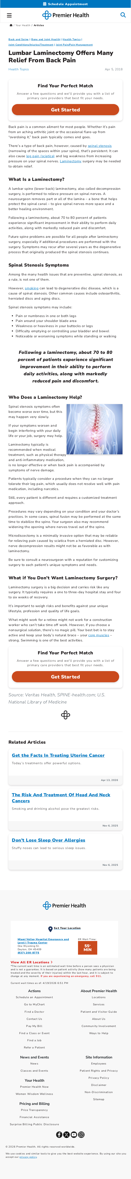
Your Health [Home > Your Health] (23, 25)
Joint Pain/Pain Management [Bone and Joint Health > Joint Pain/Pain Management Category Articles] (74, 44)
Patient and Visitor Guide (99, 1012)
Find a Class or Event (34, 1033)
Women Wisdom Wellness (34, 1094)
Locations (99, 997)
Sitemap (99, 1099)
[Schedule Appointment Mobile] (65, 4)
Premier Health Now (34, 1087)
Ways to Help (98, 1033)
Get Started (65, 109)
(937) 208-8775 (28, 952)
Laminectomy (71, 161)
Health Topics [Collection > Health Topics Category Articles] (71, 39)
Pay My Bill (34, 1026)
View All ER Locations (32, 962)
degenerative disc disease (79, 288)
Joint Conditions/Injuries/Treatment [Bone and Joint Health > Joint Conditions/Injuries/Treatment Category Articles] (30, 44)
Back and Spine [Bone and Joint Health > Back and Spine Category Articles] (18, 39)
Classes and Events (34, 1071)
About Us (99, 1019)
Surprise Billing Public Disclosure (34, 1124)
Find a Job (34, 1040)
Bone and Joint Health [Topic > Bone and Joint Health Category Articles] (45, 39)
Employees (99, 1063)
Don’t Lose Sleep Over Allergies (48, 840)
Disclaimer (98, 1085)
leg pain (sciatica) (40, 156)
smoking (31, 288)
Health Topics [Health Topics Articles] (18, 69)
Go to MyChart (34, 1004)
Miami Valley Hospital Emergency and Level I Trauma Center (43, 941)
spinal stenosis (100, 146)
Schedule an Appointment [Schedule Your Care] (34, 997)
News (34, 1063)
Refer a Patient (34, 1047)
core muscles (98, 635)
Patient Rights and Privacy (99, 1071)
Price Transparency (34, 1110)
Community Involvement (99, 1026)
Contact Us (34, 1019)
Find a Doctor (34, 1012)
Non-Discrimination (99, 1092)
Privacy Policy (99, 1078)
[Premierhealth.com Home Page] (11, 25)
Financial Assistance (34, 1117)
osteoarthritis (108, 293)
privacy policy (28, 1157)
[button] (9, 14)
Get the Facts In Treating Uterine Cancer (58, 755)
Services (99, 1004)
